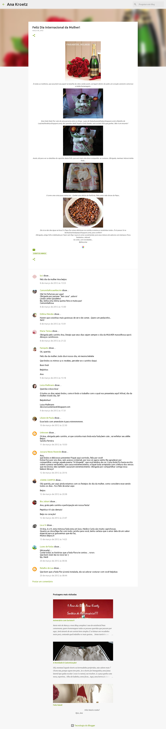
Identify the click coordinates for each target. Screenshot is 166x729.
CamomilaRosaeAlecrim (51, 290)
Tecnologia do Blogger (83, 725)
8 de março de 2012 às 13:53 (53, 283)
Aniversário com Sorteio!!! (64, 620)
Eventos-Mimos (39, 253)
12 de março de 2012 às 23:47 (53, 518)
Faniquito (44, 348)
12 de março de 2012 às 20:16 (53, 473)
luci (41, 275)
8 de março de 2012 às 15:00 (53, 307)
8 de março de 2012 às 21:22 (53, 341)
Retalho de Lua (46, 568)
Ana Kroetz (17, 4)
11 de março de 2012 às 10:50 (53, 444)
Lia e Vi (43, 525)
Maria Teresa (46, 331)
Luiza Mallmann (47, 385)
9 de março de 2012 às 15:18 (53, 378)
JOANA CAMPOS (47, 480)
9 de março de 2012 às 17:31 (53, 410)
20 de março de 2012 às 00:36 (53, 561)
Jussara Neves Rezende (50, 452)
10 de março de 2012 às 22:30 (53, 425)
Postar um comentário (42, 581)
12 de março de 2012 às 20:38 (53, 494)
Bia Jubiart (45, 501)
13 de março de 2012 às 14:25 (53, 539)
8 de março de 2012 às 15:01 (53, 324)
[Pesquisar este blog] (151, 4)
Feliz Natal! (57, 705)
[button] (33, 35)
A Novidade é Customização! (65, 663)
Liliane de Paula (47, 418)
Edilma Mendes (47, 314)
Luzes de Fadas (47, 546)
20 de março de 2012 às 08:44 (53, 575)
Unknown (44, 432)
